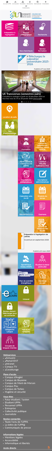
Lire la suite (37, 98)
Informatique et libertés (17, 443)
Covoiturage (12, 369)
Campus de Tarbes (14, 388)
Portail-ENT (12, 360)
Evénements (26, 8)
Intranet (10, 363)
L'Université (15, 4)
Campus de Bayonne (15, 380)
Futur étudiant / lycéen (17, 399)
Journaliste (10, 414)
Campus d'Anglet (14, 377)
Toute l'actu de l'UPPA (16, 421)
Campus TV (11, 366)
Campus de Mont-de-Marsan (20, 383)
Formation (23, 4)
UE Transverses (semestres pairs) (21, 93)
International (37, 4)
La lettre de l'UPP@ (15, 424)
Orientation (45, 4)
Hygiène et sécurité (15, 391)
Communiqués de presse (18, 427)
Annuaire (10, 357)
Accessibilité (11, 440)
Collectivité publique (15, 411)
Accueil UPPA (7, 4)
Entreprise (10, 408)
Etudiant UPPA (12, 402)
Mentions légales (14, 437)
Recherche (30, 4)
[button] (22, 102)
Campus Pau (11, 385)
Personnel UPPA (13, 405)
